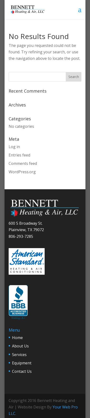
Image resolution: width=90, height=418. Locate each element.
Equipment (21, 363)
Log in (14, 146)
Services (19, 354)
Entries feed (19, 155)
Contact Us (22, 371)
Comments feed (23, 163)
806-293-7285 (21, 236)
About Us (20, 346)
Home (17, 337)
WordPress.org (22, 171)
